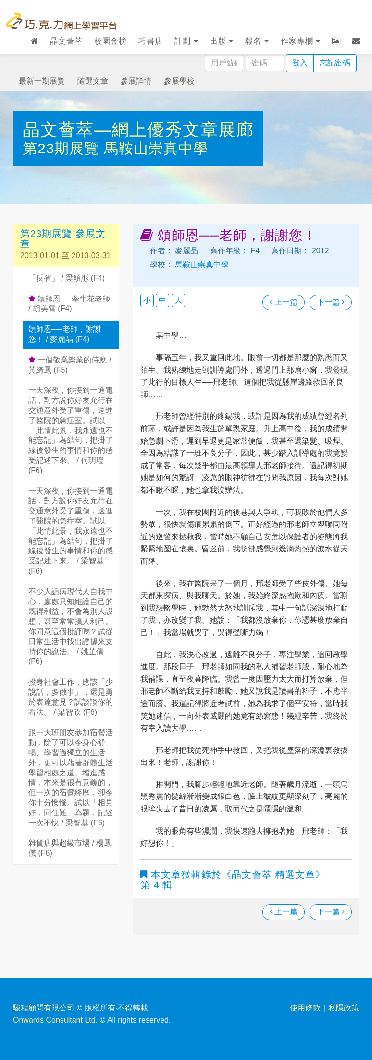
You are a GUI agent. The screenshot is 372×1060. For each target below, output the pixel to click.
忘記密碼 (335, 63)
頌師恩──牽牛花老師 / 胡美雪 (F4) (69, 304)
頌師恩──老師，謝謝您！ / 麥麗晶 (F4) (64, 334)
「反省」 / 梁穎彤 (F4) (66, 278)
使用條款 (305, 1008)
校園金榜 (110, 41)
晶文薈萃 (66, 41)
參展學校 (179, 81)
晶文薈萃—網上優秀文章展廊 (138, 129)
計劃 (186, 41)
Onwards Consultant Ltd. (55, 1020)
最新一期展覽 (42, 81)
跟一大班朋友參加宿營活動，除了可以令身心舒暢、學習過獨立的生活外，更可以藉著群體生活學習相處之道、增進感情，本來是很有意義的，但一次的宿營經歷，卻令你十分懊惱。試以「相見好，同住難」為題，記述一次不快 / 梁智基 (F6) (70, 777)
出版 (222, 41)
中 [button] (162, 300)
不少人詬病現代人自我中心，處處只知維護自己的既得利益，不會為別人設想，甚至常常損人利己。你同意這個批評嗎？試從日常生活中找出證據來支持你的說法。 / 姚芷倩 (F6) (70, 626)
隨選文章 (92, 81)
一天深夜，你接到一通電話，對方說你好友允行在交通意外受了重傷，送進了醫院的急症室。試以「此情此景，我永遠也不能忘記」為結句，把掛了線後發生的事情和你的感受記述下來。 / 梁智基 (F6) (70, 531)
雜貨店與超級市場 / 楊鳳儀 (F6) (70, 848)
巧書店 (150, 41)
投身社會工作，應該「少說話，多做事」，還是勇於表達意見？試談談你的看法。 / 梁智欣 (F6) (70, 697)
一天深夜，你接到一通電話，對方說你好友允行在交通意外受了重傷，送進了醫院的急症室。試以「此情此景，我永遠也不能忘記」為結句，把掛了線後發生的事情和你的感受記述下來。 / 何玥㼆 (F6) (70, 430)
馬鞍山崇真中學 (156, 148)
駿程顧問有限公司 (43, 1008)
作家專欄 (301, 41)
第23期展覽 (63, 148)
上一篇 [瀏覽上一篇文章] (284, 302)
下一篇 (331, 302)
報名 (257, 41)
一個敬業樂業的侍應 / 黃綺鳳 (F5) (69, 365)
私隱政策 (343, 1008)
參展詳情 (136, 81)
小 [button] (147, 300)
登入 (300, 63)
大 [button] (178, 300)
